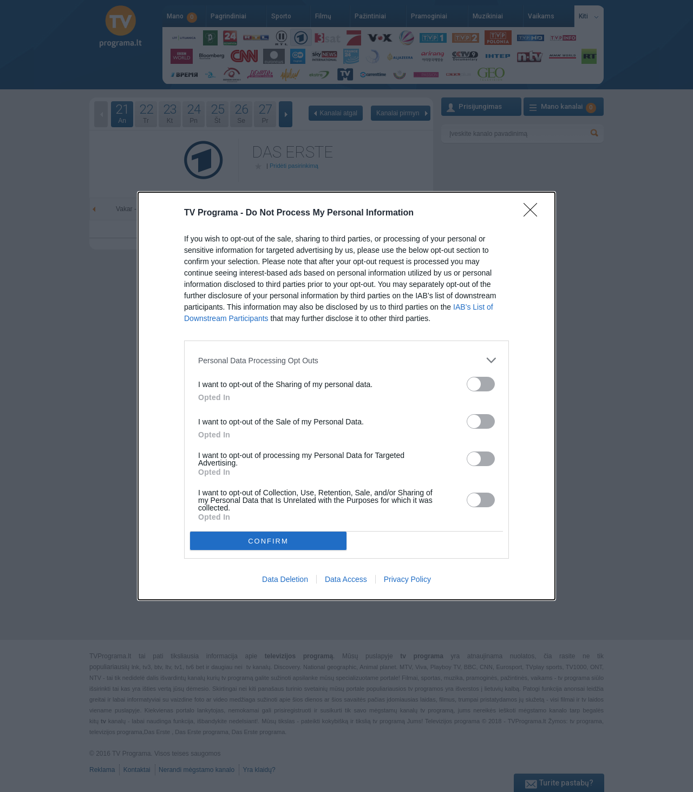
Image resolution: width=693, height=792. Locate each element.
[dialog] (346, 396)
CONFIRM (268, 540)
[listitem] (346, 360)
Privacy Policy (407, 579)
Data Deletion (285, 579)
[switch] (481, 384)
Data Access (346, 579)
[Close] (534, 213)
